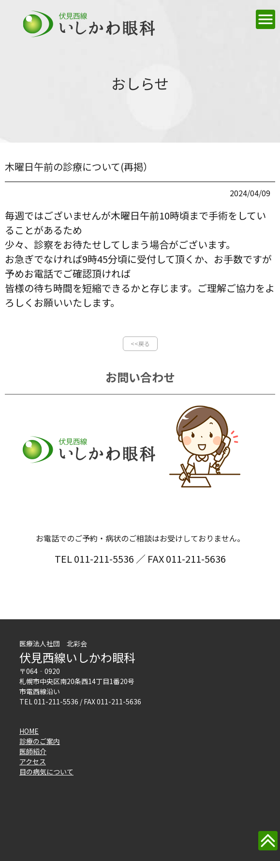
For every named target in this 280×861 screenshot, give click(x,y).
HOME (29, 731)
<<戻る (140, 343)
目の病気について (46, 771)
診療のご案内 (39, 741)
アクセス (32, 761)
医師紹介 (32, 751)
